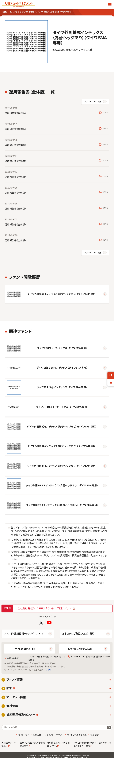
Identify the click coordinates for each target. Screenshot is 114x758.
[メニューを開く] (109, 4)
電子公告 (94, 735)
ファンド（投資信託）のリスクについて (24, 633)
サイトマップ (23, 735)
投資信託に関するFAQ (80, 649)
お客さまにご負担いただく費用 (78, 633)
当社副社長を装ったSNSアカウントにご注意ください (44, 608)
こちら (48, 669)
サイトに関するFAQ (25, 649)
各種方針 (37, 735)
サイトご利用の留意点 (77, 735)
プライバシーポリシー (54, 735)
